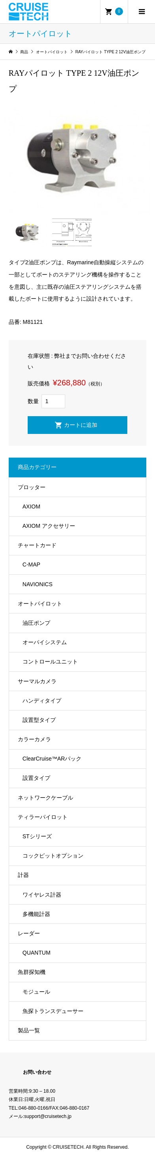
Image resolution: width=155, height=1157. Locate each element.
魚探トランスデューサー (53, 1011)
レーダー (29, 933)
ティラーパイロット (43, 817)
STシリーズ (37, 836)
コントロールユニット (50, 661)
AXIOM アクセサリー (49, 526)
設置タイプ (36, 778)
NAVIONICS (38, 584)
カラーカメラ (34, 739)
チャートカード (37, 545)
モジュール (36, 992)
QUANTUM (37, 953)
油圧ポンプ (36, 623)
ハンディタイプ (42, 700)
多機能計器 (36, 914)
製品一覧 (29, 1030)
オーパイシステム (45, 642)
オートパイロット (40, 603)
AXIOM (31, 506)
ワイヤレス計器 (42, 895)
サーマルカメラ (37, 681)
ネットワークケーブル (45, 797)
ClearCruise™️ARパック (52, 758)
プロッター (31, 487)
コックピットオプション (53, 855)
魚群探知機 (31, 972)
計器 (23, 875)
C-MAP (31, 564)
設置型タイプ (39, 720)
